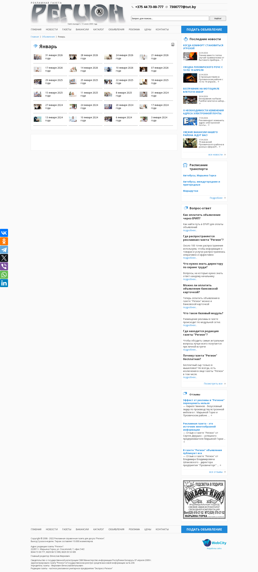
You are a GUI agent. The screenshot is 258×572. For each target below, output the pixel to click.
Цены (147, 29)
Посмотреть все (213, 383)
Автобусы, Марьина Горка (199, 175)
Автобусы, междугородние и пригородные (201, 183)
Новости (52, 29)
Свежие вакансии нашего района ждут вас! (200, 133)
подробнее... (190, 230)
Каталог (98, 29)
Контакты (162, 29)
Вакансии (82, 29)
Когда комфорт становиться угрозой (203, 47)
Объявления (116, 29)
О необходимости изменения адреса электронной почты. (203, 112)
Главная (36, 29)
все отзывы (216, 471)
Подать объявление (204, 29)
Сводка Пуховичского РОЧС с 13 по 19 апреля (203, 68)
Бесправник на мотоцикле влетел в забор (201, 90)
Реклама (134, 29)
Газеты (66, 29)
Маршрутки (190, 190)
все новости (216, 154)
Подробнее (216, 197)
